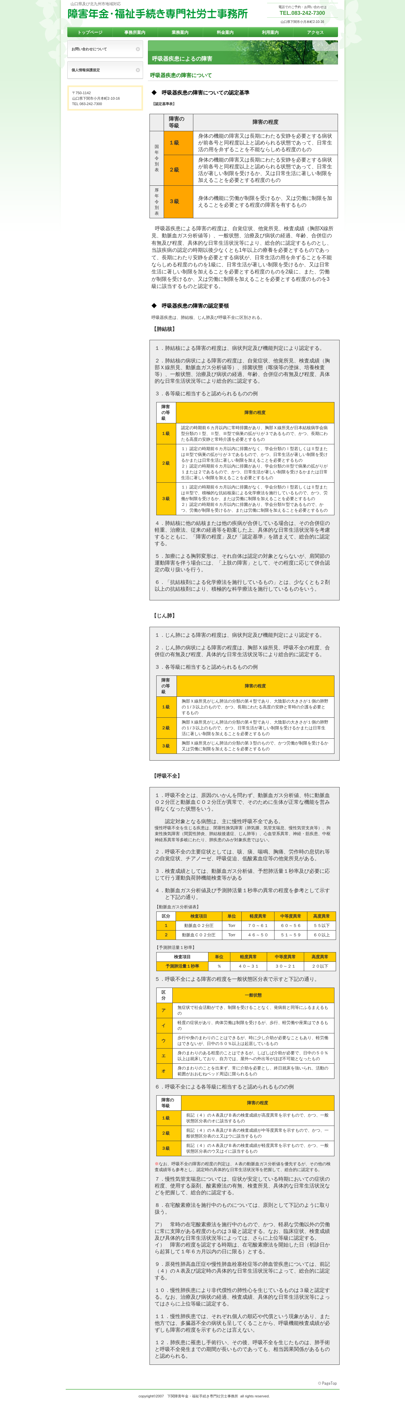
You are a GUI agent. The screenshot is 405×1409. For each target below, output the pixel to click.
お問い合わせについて (89, 49)
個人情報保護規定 (86, 70)
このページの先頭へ (328, 1383)
